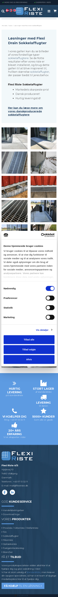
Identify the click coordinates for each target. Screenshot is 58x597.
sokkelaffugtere (18, 58)
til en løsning (23, 585)
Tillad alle (29, 339)
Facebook (22, 595)
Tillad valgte (29, 349)
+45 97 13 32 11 (20, 481)
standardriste (34, 572)
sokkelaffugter (39, 71)
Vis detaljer (42, 329)
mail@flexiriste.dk (18, 485)
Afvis (29, 359)
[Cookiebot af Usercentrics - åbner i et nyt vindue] (41, 235)
